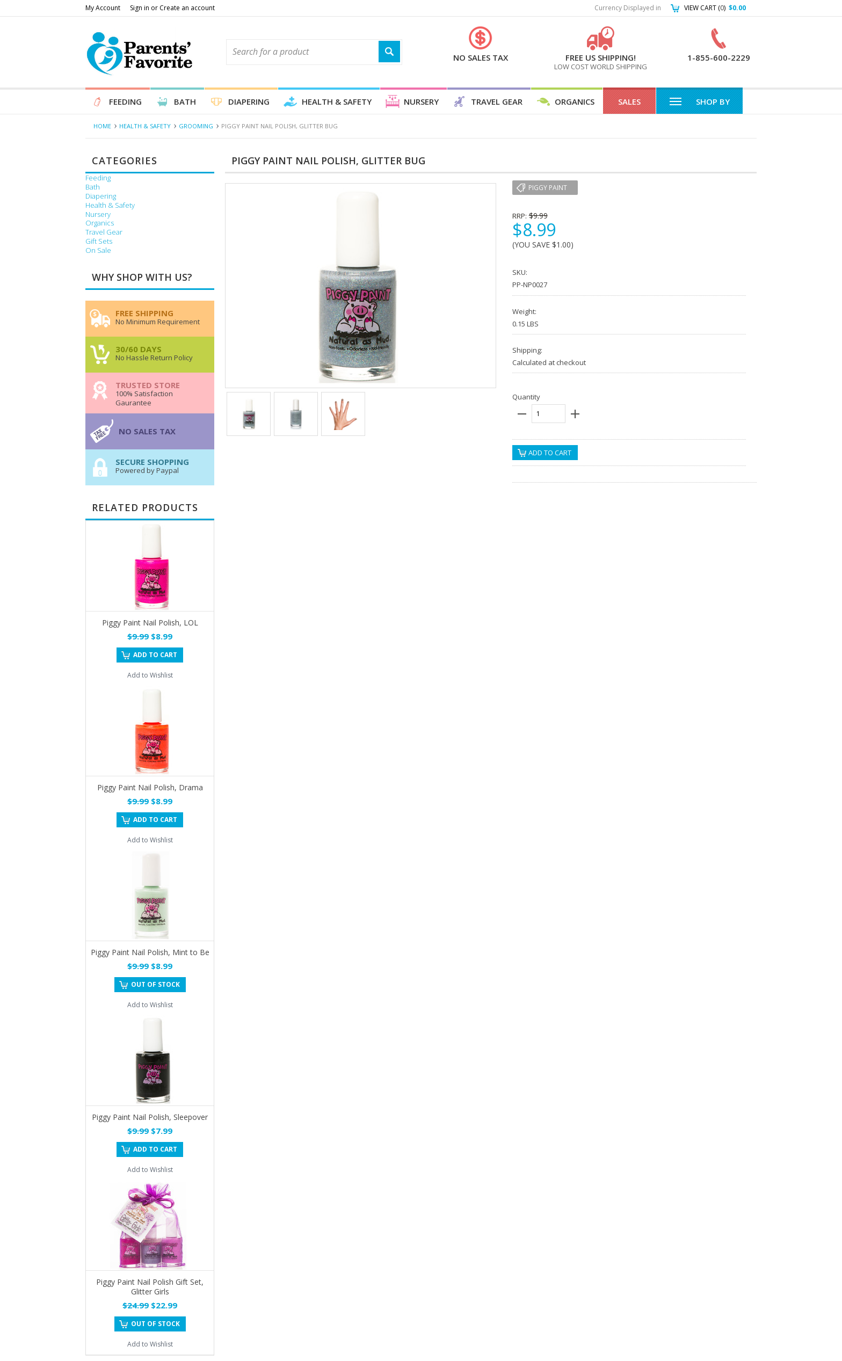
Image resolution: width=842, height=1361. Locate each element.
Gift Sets (98, 241)
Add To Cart (155, 654)
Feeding (125, 101)
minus (522, 414)
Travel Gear (496, 101)
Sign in (139, 7)
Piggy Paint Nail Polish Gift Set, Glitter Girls (150, 1287)
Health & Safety (337, 101)
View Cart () (715, 7)
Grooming (196, 126)
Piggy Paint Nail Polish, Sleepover (150, 1117)
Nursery (421, 101)
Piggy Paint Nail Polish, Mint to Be (150, 952)
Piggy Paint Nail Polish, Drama (150, 787)
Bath (185, 101)
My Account (102, 7)
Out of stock (155, 984)
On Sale (98, 250)
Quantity (526, 397)
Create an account (187, 7)
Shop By (699, 101)
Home (102, 126)
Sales (629, 101)
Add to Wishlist (150, 675)
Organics (574, 101)
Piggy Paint (547, 187)
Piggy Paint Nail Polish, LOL (150, 622)
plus (575, 414)
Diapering (249, 101)
